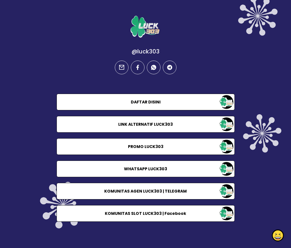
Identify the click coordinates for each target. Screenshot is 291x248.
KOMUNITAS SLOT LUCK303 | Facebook (145, 213)
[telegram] (169, 67)
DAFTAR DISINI (145, 102)
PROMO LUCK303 (145, 146)
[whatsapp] (153, 67)
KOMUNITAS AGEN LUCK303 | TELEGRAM (145, 191)
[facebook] (138, 67)
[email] (122, 67)
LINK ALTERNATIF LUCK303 (145, 124)
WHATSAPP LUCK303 (145, 169)
